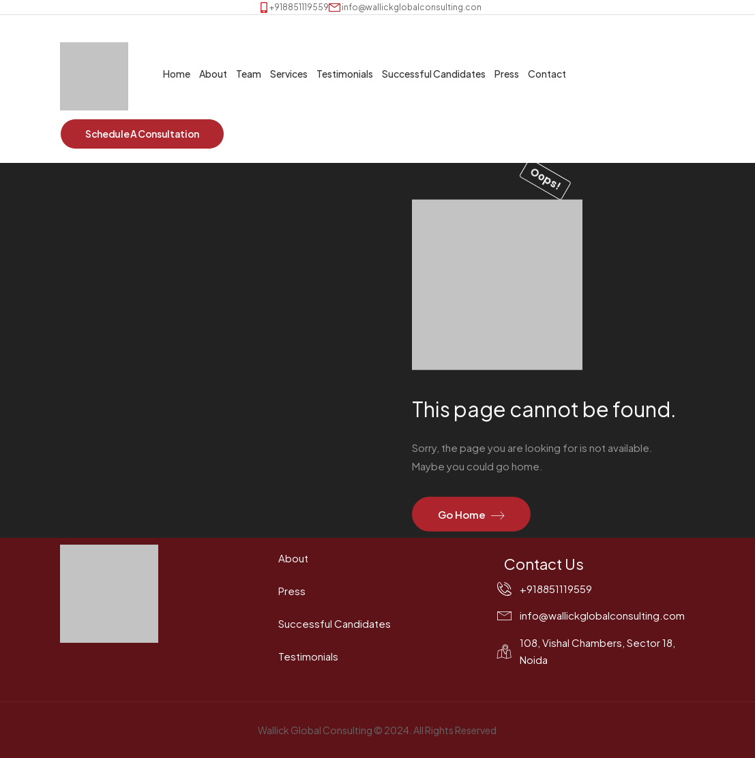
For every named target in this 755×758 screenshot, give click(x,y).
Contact (547, 73)
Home (176, 73)
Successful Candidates (434, 73)
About (213, 73)
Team (248, 73)
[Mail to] (406, 7)
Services (289, 73)
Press (506, 73)
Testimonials (344, 73)
